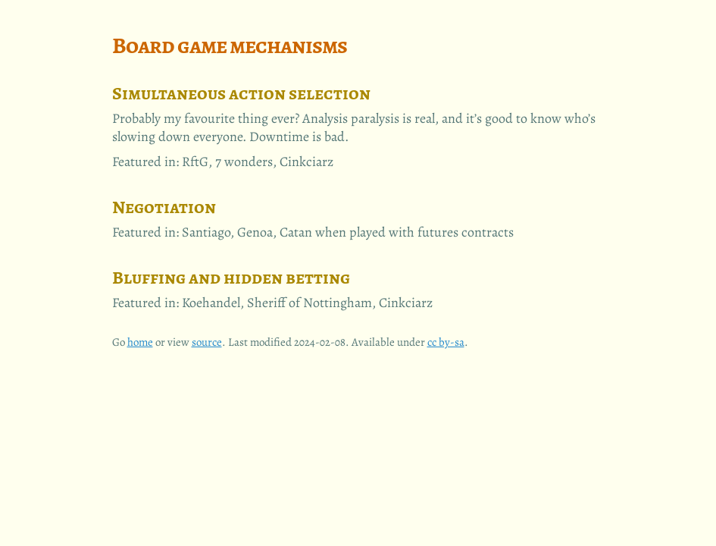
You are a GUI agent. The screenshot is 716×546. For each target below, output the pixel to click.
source (207, 342)
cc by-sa (445, 342)
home (140, 342)
